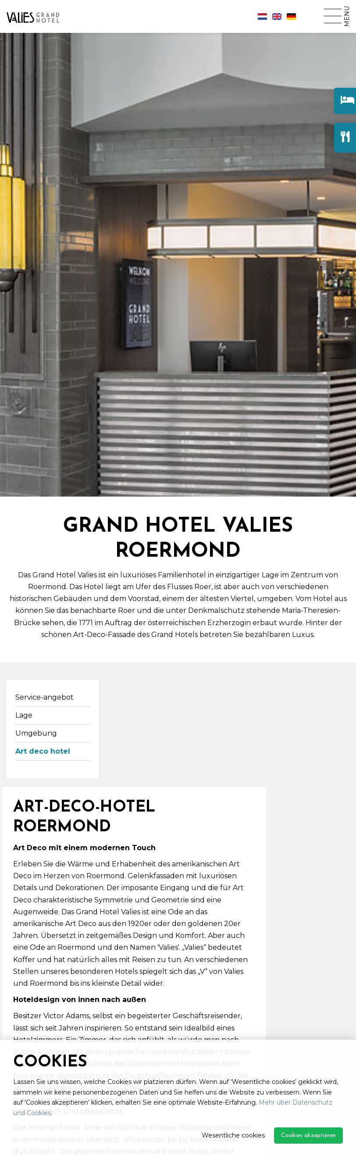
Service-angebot (44, 697)
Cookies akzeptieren (308, 1135)
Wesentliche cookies (233, 1135)
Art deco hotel (42, 751)
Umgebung (36, 733)
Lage (23, 715)
